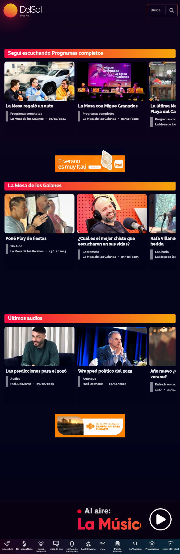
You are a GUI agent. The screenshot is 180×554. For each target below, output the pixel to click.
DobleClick (7, 549)
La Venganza (135, 549)
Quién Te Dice (56, 549)
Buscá (155, 10)
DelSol (30, 9)
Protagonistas (152, 549)
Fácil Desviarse (88, 549)
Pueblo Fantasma (117, 550)
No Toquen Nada (24, 549)
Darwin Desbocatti (41, 550)
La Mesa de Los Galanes (72, 550)
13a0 (102, 549)
